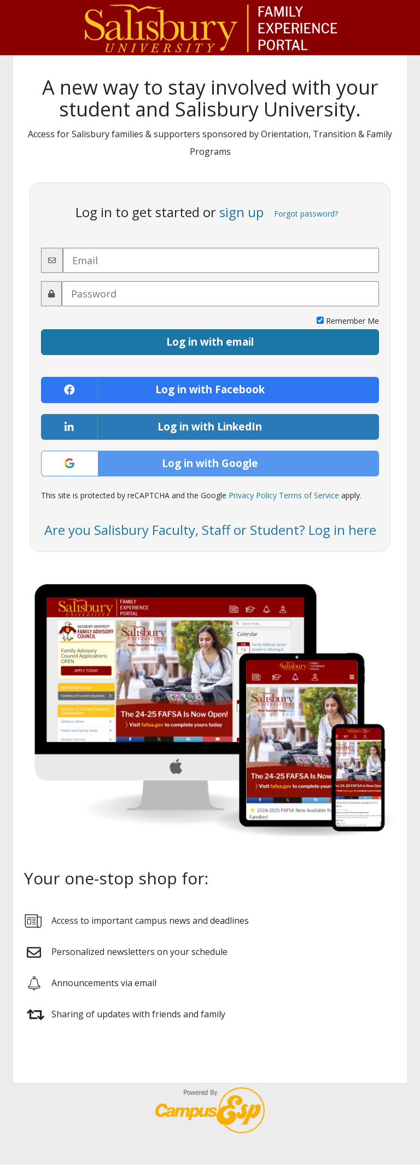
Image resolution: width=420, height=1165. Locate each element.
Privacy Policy (253, 495)
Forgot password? (306, 213)
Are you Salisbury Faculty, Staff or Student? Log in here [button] (210, 530)
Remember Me (348, 321)
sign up (241, 212)
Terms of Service (309, 495)
